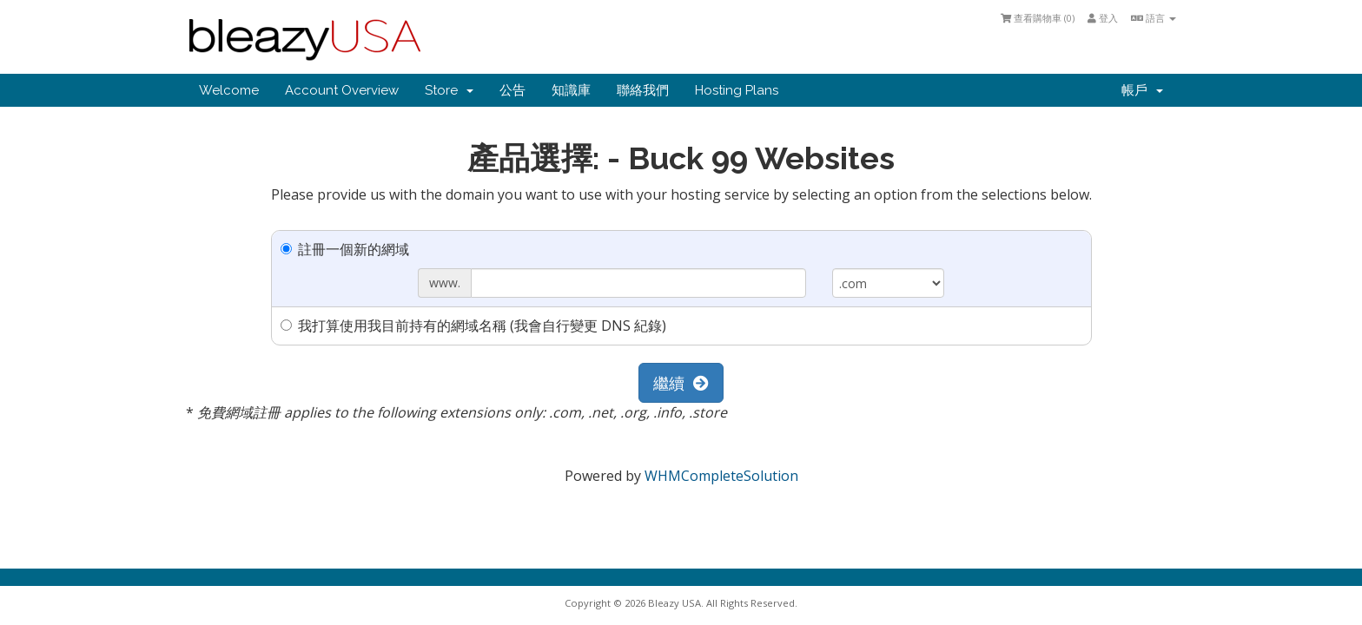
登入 (1103, 17)
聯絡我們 (643, 90)
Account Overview (342, 90)
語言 (1153, 17)
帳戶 (1142, 90)
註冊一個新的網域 (345, 249)
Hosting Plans (736, 90)
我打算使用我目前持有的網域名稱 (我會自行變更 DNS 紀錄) (473, 325)
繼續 (681, 382)
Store (449, 90)
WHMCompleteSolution (721, 475)
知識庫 (571, 90)
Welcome (229, 90)
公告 (512, 90)
